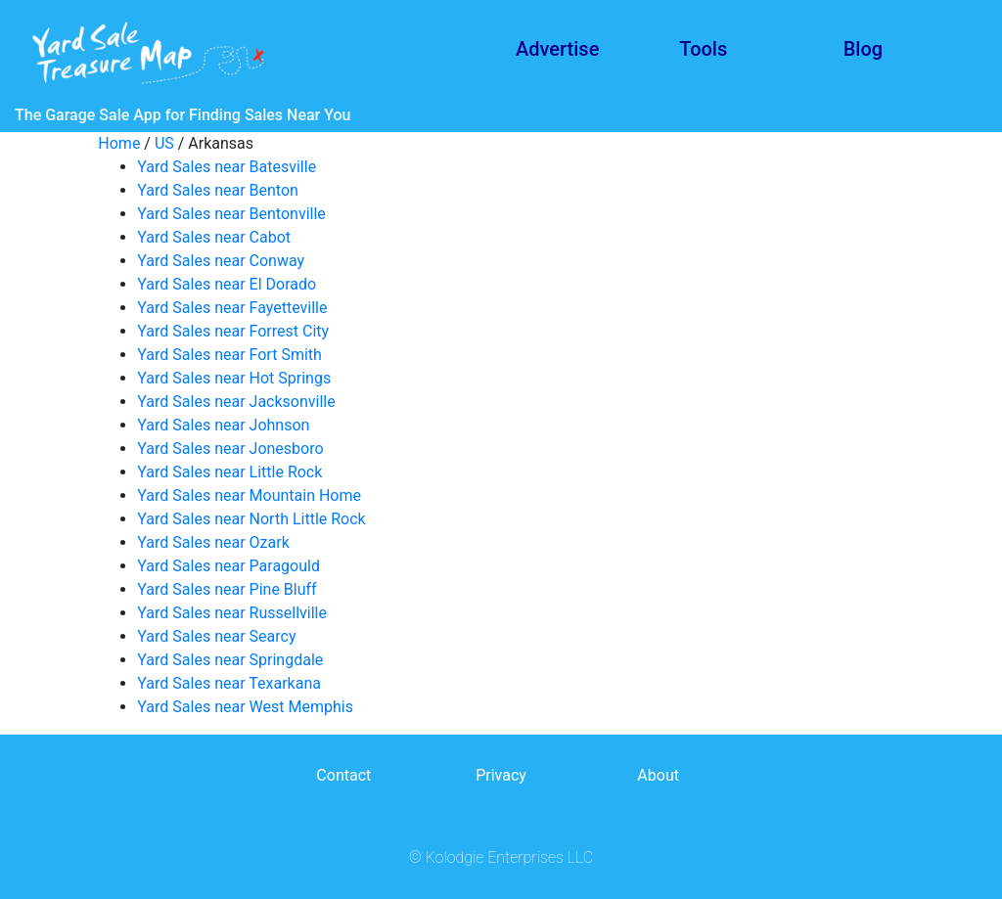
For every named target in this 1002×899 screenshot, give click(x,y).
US (164, 143)
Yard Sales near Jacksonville (236, 401)
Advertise (557, 49)
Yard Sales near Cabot (214, 237)
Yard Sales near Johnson (223, 425)
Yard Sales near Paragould (228, 566)
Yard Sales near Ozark (213, 542)
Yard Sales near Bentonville (231, 213)
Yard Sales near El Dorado (226, 284)
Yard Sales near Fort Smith (229, 354)
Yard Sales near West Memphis (245, 706)
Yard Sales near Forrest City (233, 331)
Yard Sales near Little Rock (229, 472)
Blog (863, 49)
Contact (343, 775)
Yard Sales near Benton (217, 190)
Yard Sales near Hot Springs (234, 378)
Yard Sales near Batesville (226, 166)
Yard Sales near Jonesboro (230, 448)
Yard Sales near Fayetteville (232, 307)
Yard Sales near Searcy (216, 636)
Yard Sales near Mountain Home (249, 495)
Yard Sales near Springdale (230, 660)
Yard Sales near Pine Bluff (226, 589)
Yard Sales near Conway (220, 260)
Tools (703, 49)
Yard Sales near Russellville (232, 613)
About (658, 775)
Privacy (501, 775)
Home (119, 143)
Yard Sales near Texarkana (229, 683)
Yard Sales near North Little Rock (251, 519)
